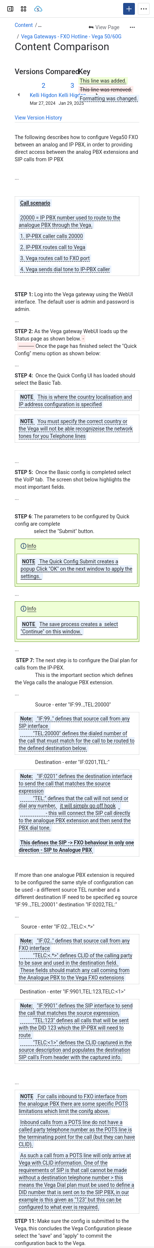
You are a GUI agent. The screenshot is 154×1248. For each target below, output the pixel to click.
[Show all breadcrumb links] (40, 25)
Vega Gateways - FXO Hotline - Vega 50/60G (71, 36)
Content (24, 25)
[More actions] (132, 27)
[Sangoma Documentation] (38, 9)
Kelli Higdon (43, 95)
